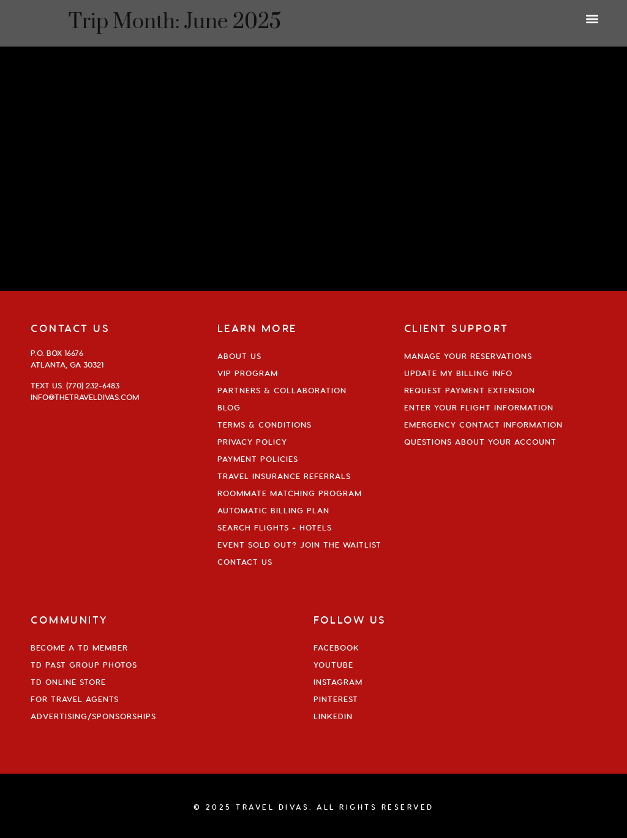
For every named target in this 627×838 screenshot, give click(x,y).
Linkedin (333, 716)
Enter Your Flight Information (479, 407)
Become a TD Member (79, 647)
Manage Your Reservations (468, 356)
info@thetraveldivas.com (85, 397)
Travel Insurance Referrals (284, 476)
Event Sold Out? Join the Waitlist (299, 544)
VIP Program (247, 373)
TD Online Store (68, 682)
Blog (229, 407)
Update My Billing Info (458, 373)
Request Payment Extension (469, 390)
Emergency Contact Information (483, 424)
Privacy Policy (252, 442)
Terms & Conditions (264, 424)
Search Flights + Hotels (274, 527)
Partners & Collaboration (282, 390)
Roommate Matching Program (289, 493)
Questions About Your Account (480, 442)
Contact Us (244, 562)
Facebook (336, 647)
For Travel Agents (75, 699)
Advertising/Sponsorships (93, 716)
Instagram (338, 682)
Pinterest (336, 699)
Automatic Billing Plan (273, 510)
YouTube (333, 665)
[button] (592, 18)
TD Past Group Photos (84, 665)
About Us (239, 356)
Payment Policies (257, 459)
